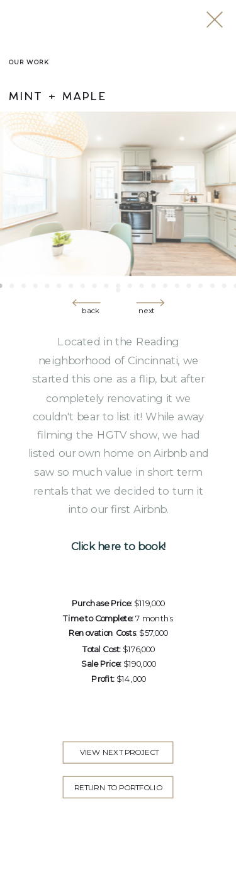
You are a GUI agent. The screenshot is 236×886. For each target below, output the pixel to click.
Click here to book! (118, 546)
